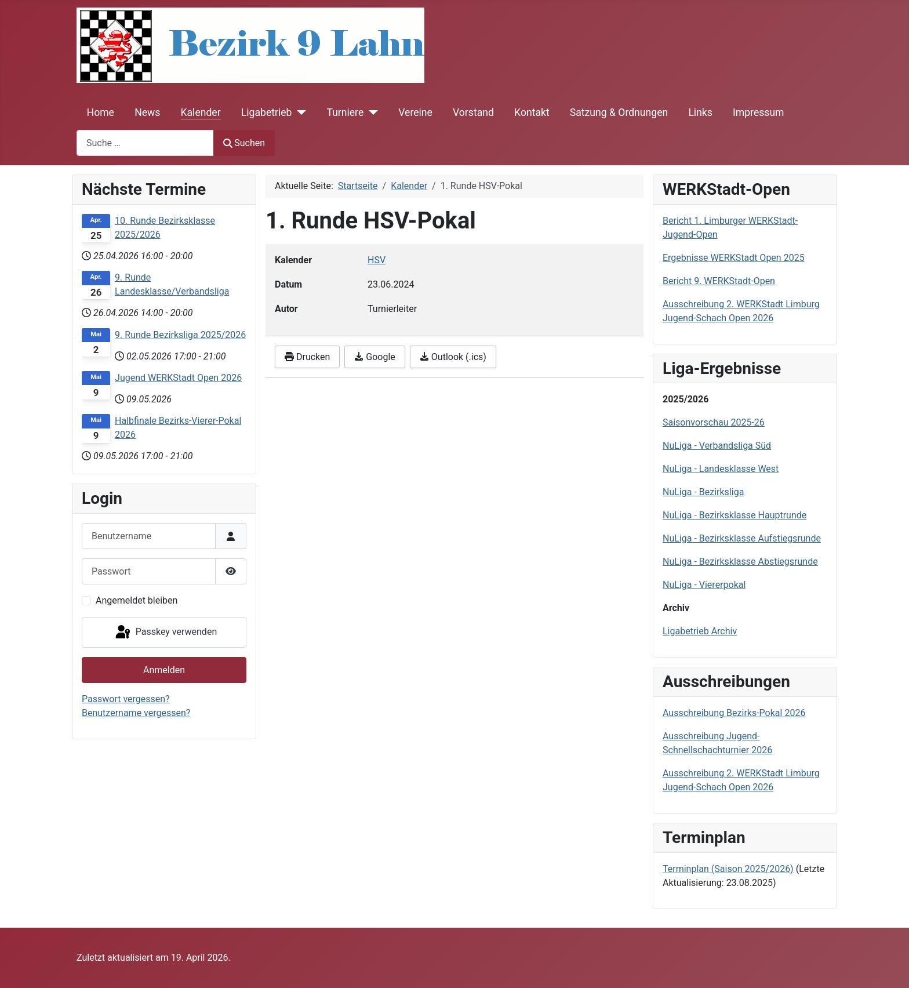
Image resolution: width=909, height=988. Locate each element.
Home (100, 112)
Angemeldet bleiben (136, 600)
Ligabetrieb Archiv (700, 631)
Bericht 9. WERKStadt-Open (719, 280)
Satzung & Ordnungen (619, 112)
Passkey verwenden (165, 632)
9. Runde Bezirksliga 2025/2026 (180, 334)
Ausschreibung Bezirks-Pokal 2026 (734, 712)
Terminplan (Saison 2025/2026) (728, 868)
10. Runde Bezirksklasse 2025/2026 (165, 227)
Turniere (344, 112)
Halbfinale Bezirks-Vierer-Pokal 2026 (178, 427)
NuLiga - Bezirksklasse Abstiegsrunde (740, 561)
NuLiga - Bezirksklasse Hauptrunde (734, 515)
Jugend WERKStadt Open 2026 (178, 377)
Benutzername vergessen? (136, 712)
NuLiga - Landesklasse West (721, 468)
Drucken (307, 356)
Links (700, 112)
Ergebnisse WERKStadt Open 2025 (734, 257)
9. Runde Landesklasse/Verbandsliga (172, 284)
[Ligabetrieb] (299, 112)
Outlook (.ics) (453, 356)
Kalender (201, 112)
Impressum (758, 112)
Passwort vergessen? (126, 698)
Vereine (415, 112)
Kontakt (532, 112)
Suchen (244, 142)
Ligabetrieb (266, 112)
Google (374, 356)
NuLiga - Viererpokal (704, 584)
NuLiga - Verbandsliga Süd (717, 445)
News (147, 112)
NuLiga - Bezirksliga (703, 491)
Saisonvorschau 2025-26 (714, 422)
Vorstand (473, 112)
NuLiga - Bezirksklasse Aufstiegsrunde (742, 538)
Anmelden (164, 669)
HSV (377, 260)
